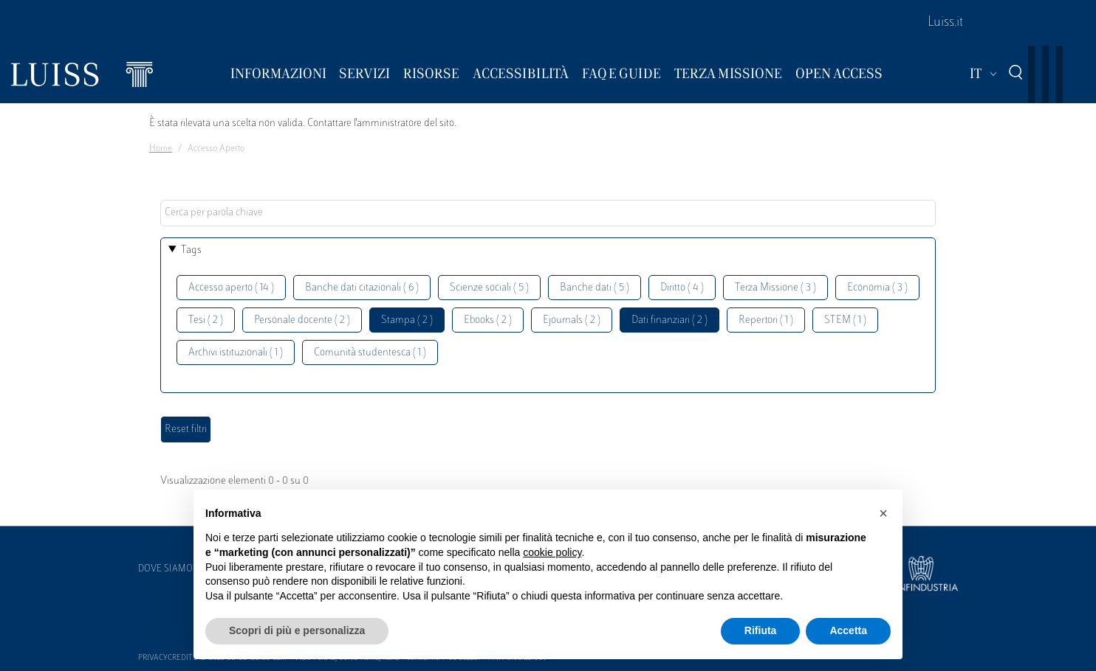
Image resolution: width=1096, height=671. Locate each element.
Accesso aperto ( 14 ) (231, 287)
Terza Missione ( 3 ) (775, 287)
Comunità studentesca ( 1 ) (370, 352)
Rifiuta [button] (760, 630)
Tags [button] (191, 250)
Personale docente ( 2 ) (302, 320)
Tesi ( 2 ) (205, 320)
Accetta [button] (848, 630)
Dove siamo (165, 569)
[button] (883, 513)
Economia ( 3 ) (877, 287)
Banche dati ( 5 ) (594, 287)
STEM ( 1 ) (845, 320)
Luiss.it (945, 22)
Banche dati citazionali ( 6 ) (362, 287)
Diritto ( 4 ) (682, 287)
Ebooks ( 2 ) (488, 320)
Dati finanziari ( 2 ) (669, 320)
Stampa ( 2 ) (407, 320)
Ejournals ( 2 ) (571, 320)
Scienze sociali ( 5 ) (489, 287)
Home (160, 149)
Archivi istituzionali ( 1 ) (235, 352)
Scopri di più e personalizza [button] (297, 630)
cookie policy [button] (552, 552)
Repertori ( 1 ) (766, 320)
